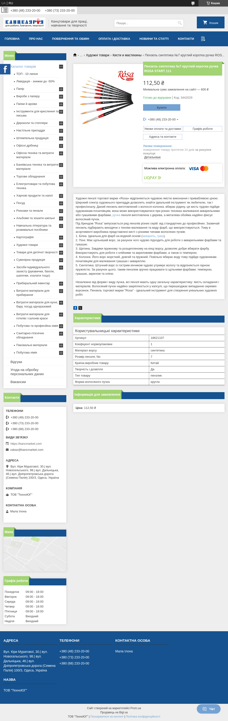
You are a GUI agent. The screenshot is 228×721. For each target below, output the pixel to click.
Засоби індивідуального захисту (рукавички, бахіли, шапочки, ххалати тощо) (35, 271)
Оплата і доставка (114, 38)
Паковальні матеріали (31, 345)
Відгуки (16, 362)
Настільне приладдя (30, 130)
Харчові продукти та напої (34, 195)
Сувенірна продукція (30, 259)
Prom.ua (136, 708)
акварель (148, 236)
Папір (20, 88)
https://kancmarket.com (26, 443)
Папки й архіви (26, 104)
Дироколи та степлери (31, 123)
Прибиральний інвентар (33, 283)
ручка (116, 215)
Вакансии (18, 382)
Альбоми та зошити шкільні (35, 218)
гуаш (160, 236)
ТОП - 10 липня (27, 74)
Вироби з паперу (28, 96)
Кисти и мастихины (127, 55)
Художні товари (97, 55)
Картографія (25, 237)
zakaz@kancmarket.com (27, 449)
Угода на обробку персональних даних (27, 372)
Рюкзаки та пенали (29, 210)
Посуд (20, 203)
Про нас (36, 38)
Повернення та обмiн (70, 38)
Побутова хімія (26, 352)
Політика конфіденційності (143, 716)
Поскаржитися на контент (106, 716)
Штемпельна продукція (32, 138)
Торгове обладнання (30, 176)
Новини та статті (154, 38)
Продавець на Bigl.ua (114, 712)
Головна (12, 38)
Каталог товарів (23, 66)
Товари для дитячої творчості (36, 252)
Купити (162, 107)
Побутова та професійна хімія (37, 325)
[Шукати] (180, 23)
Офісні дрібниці (27, 145)
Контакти (186, 38)
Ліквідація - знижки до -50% (35, 81)
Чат (208, 709)
